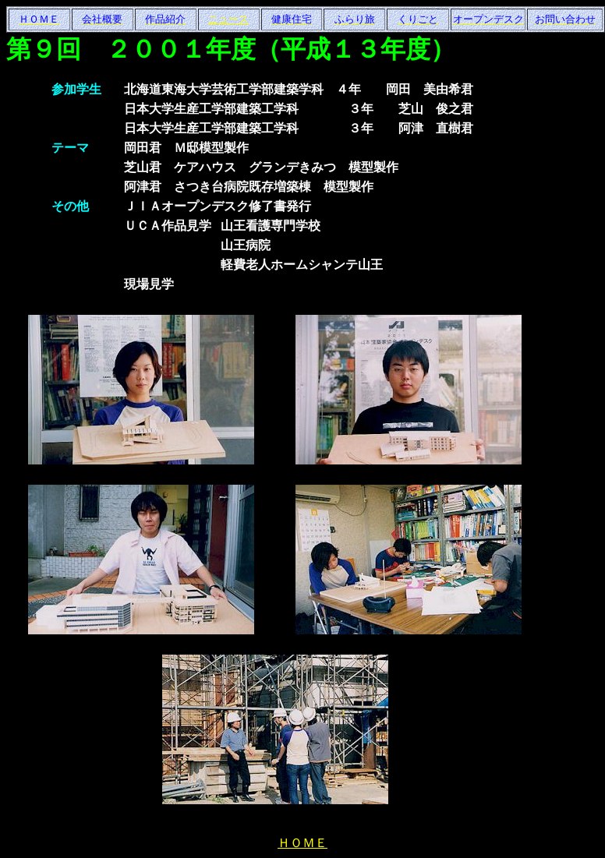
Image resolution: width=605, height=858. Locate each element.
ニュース (228, 19)
